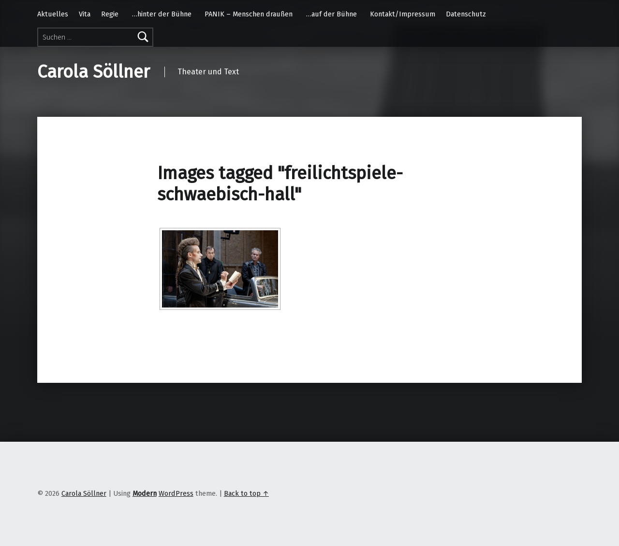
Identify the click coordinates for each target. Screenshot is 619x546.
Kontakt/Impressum (402, 14)
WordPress (176, 493)
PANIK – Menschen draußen (249, 14)
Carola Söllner (93, 72)
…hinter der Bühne (162, 14)
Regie (109, 14)
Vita (84, 14)
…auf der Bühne (331, 14)
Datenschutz (466, 14)
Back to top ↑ (246, 493)
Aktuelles (52, 14)
